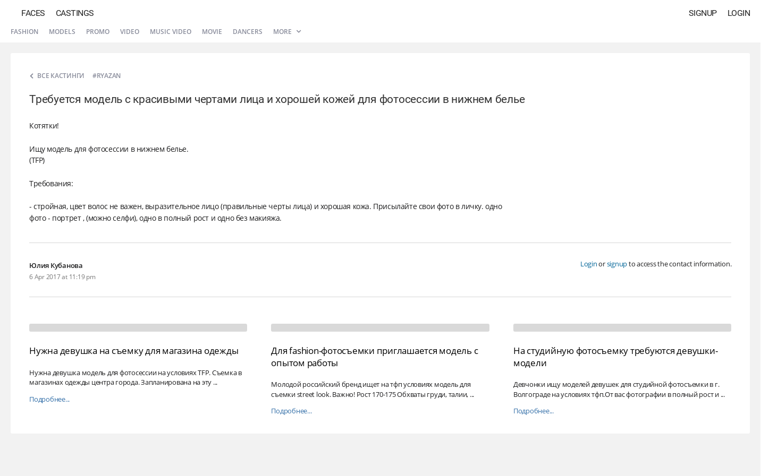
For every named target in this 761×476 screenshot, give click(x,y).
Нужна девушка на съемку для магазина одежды (133, 350)
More (287, 31)
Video (129, 31)
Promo (97, 31)
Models (62, 31)
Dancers (248, 31)
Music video (170, 31)
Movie (212, 31)
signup (617, 264)
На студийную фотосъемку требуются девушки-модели (615, 356)
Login (739, 13)
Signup (703, 13)
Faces (33, 13)
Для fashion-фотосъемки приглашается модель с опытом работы (374, 356)
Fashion (24, 31)
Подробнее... (49, 399)
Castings (75, 13)
